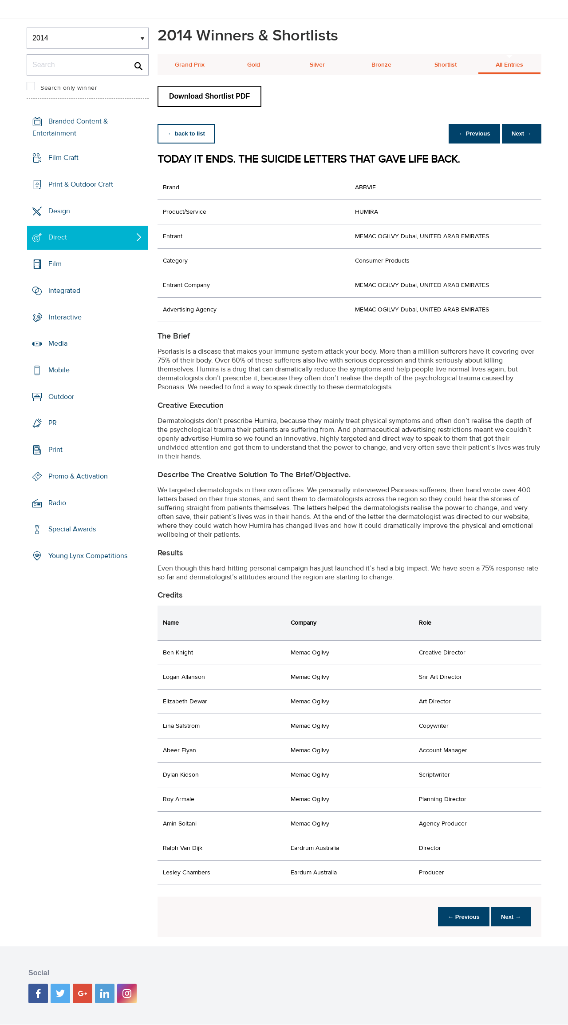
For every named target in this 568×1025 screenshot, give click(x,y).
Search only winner (68, 88)
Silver (317, 65)
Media (57, 343)
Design (59, 210)
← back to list (187, 133)
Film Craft (63, 157)
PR (52, 423)
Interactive (65, 316)
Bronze (381, 65)
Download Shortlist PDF (209, 96)
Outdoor (61, 396)
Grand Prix (190, 65)
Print (55, 449)
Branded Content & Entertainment (70, 127)
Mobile (59, 370)
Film (55, 263)
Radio (57, 503)
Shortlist (445, 65)
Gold (253, 65)
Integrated (64, 290)
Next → (521, 133)
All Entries (509, 65)
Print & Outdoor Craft (80, 184)
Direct (57, 237)
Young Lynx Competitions (87, 555)
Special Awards (72, 529)
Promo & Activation (78, 476)
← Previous (472, 133)
